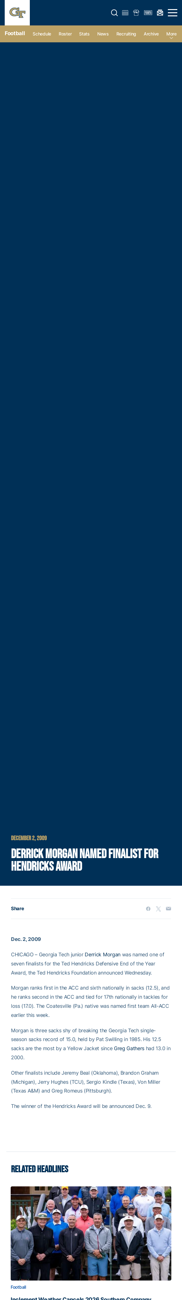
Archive (151, 33)
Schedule (42, 33)
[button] (114, 12)
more (171, 33)
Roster (65, 33)
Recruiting (126, 33)
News (103, 33)
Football (15, 33)
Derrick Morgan (102, 954)
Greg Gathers (129, 1048)
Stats (84, 33)
